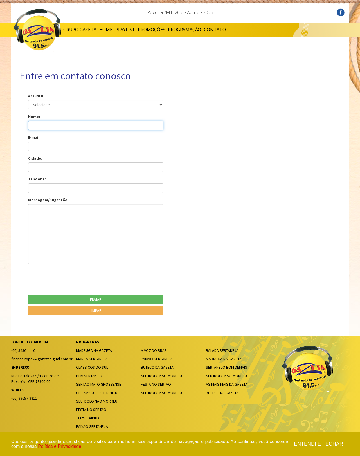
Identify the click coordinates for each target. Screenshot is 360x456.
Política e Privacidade (59, 446)
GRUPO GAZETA (79, 29)
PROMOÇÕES (151, 29)
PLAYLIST (125, 29)
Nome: (34, 116)
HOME (105, 29)
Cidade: (35, 158)
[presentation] (71, 279)
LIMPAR (96, 310)
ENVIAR (96, 299)
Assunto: (36, 95)
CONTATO (215, 29)
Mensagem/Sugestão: (48, 199)
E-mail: (34, 137)
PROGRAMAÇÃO (184, 29)
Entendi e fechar (318, 444)
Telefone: (37, 179)
